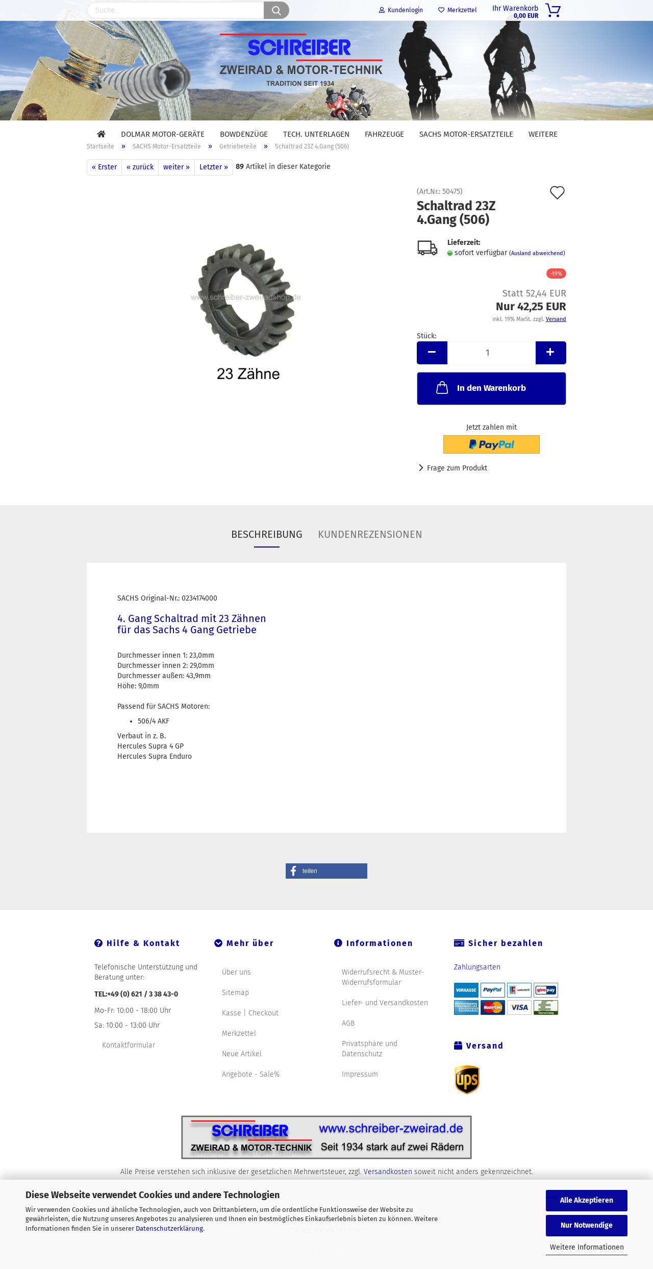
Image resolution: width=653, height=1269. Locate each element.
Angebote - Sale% (251, 1087)
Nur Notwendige (587, 1225)
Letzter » (213, 180)
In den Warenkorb (480, 400)
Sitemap (235, 1005)
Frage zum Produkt (457, 481)
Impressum (360, 1087)
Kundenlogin (401, 10)
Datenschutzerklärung (169, 1228)
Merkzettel (457, 10)
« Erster (104, 180)
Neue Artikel (242, 1066)
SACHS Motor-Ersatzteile (466, 134)
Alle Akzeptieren (586, 1200)
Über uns (236, 985)
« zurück (140, 180)
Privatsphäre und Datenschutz (369, 1061)
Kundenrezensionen (370, 547)
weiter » (176, 180)
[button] (326, 883)
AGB (348, 1036)
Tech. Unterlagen (316, 134)
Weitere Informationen (587, 1247)
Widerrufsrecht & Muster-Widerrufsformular (383, 990)
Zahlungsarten (477, 980)
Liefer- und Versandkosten (385, 1015)
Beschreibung (267, 547)
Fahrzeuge (384, 134)
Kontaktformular (128, 1058)
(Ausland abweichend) (537, 266)
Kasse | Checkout (250, 1026)
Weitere (543, 134)
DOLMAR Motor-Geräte (163, 134)
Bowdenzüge (244, 134)
